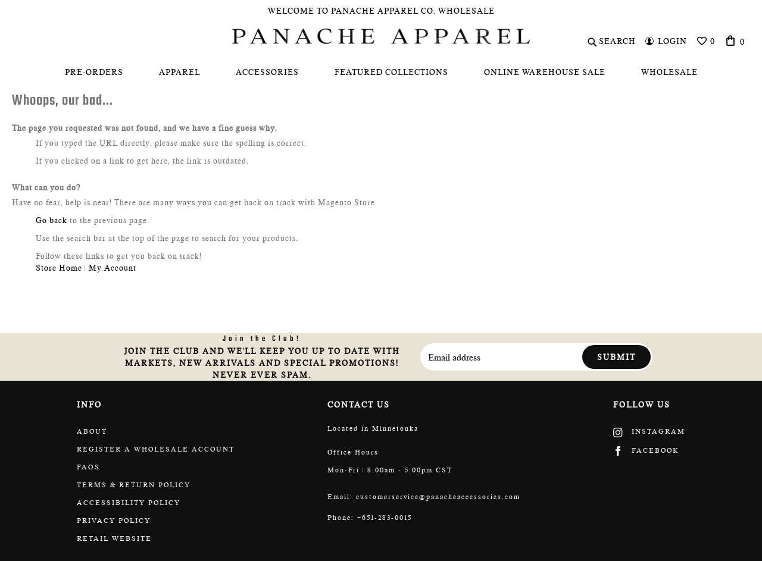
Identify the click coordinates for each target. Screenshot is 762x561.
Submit (616, 357)
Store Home (59, 267)
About (92, 431)
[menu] (381, 72)
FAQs (88, 467)
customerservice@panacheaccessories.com (438, 497)
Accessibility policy (128, 503)
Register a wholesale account (156, 449)
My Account (112, 267)
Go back (51, 220)
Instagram (649, 431)
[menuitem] (94, 72)
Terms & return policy (133, 485)
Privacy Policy (114, 520)
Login (672, 41)
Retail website (114, 538)
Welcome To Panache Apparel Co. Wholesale (381, 10)
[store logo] (381, 36)
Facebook (646, 450)
